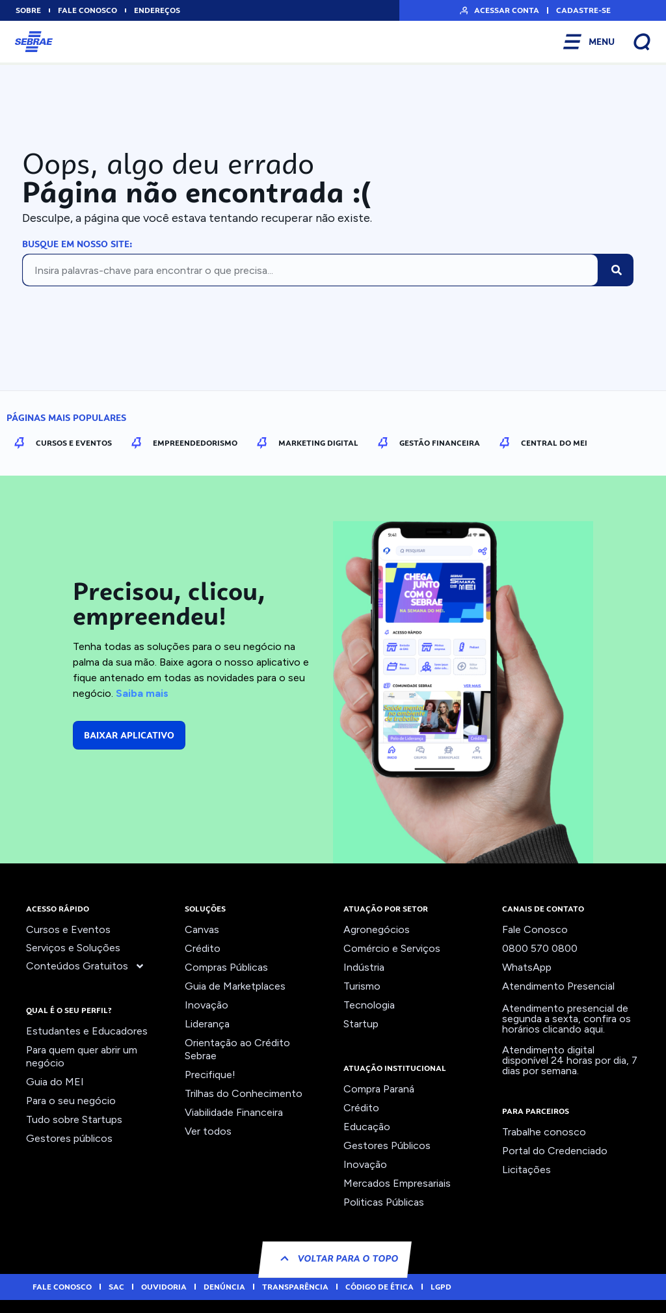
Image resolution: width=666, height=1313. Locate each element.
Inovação (206, 1005)
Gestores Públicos (387, 1145)
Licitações (526, 1169)
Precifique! (210, 1074)
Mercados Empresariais (397, 1183)
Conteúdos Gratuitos (85, 966)
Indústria (363, 967)
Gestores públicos (69, 1138)
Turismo (361, 986)
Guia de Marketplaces (235, 986)
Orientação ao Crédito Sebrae (237, 1049)
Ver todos (208, 1131)
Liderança (207, 1024)
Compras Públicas (226, 967)
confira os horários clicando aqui (566, 1023)
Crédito (202, 948)
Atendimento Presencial (558, 986)
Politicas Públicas (383, 1202)
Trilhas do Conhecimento (243, 1093)
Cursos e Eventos (68, 929)
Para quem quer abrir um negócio (81, 1056)
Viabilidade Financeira (234, 1112)
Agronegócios (376, 929)
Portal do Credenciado (554, 1150)
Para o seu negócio (71, 1100)
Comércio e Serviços (391, 948)
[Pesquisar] (616, 270)
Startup (361, 1024)
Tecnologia (369, 1005)
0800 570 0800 (540, 948)
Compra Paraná (378, 1089)
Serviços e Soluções (73, 947)
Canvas (202, 929)
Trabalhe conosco (544, 1132)
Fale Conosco (535, 929)
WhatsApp (527, 967)
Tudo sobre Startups (74, 1119)
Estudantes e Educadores (87, 1031)
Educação (366, 1126)
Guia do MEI (55, 1082)
